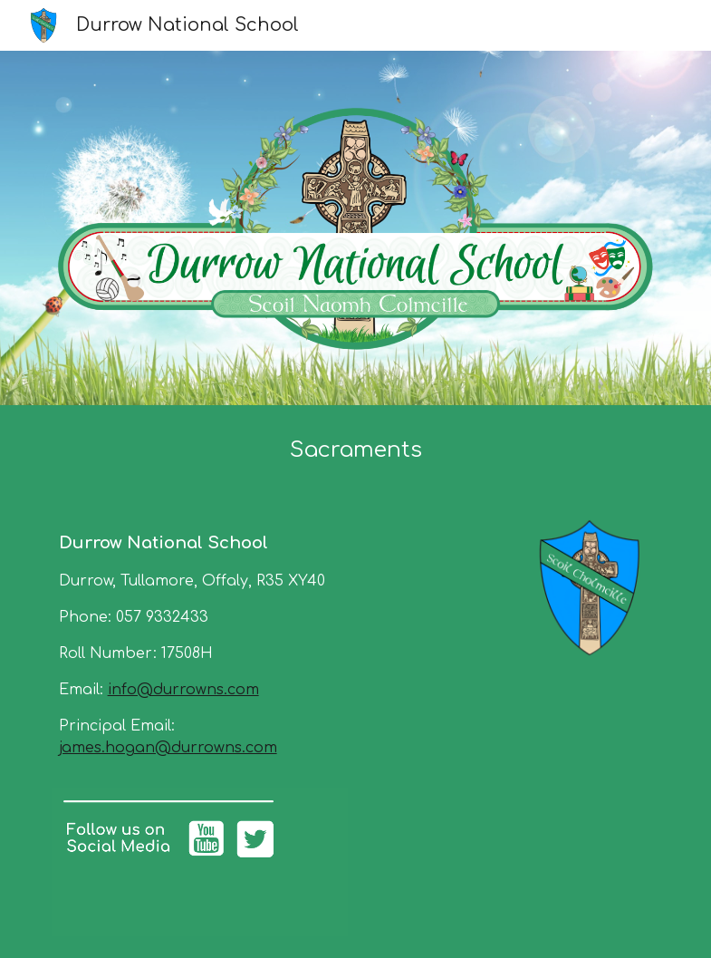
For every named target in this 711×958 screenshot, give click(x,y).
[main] (356, 450)
